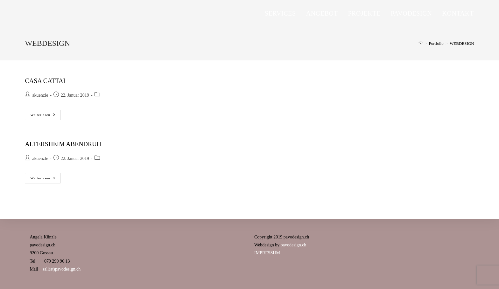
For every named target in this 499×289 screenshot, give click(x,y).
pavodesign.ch (293, 245)
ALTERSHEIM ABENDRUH (63, 144)
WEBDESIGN (462, 43)
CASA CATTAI (45, 80)
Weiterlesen (45, 116)
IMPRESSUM (267, 253)
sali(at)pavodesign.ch (62, 269)
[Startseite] (420, 43)
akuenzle (40, 95)
